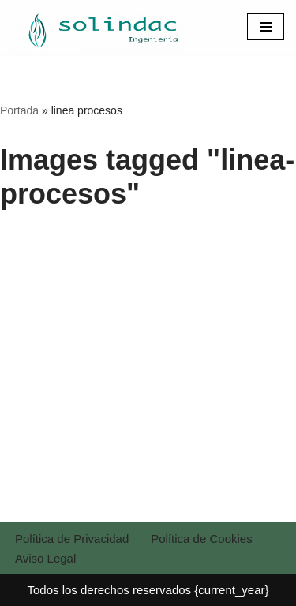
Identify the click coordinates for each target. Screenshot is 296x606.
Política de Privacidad (72, 538)
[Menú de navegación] (265, 26)
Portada (19, 110)
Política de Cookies (201, 538)
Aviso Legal (45, 558)
